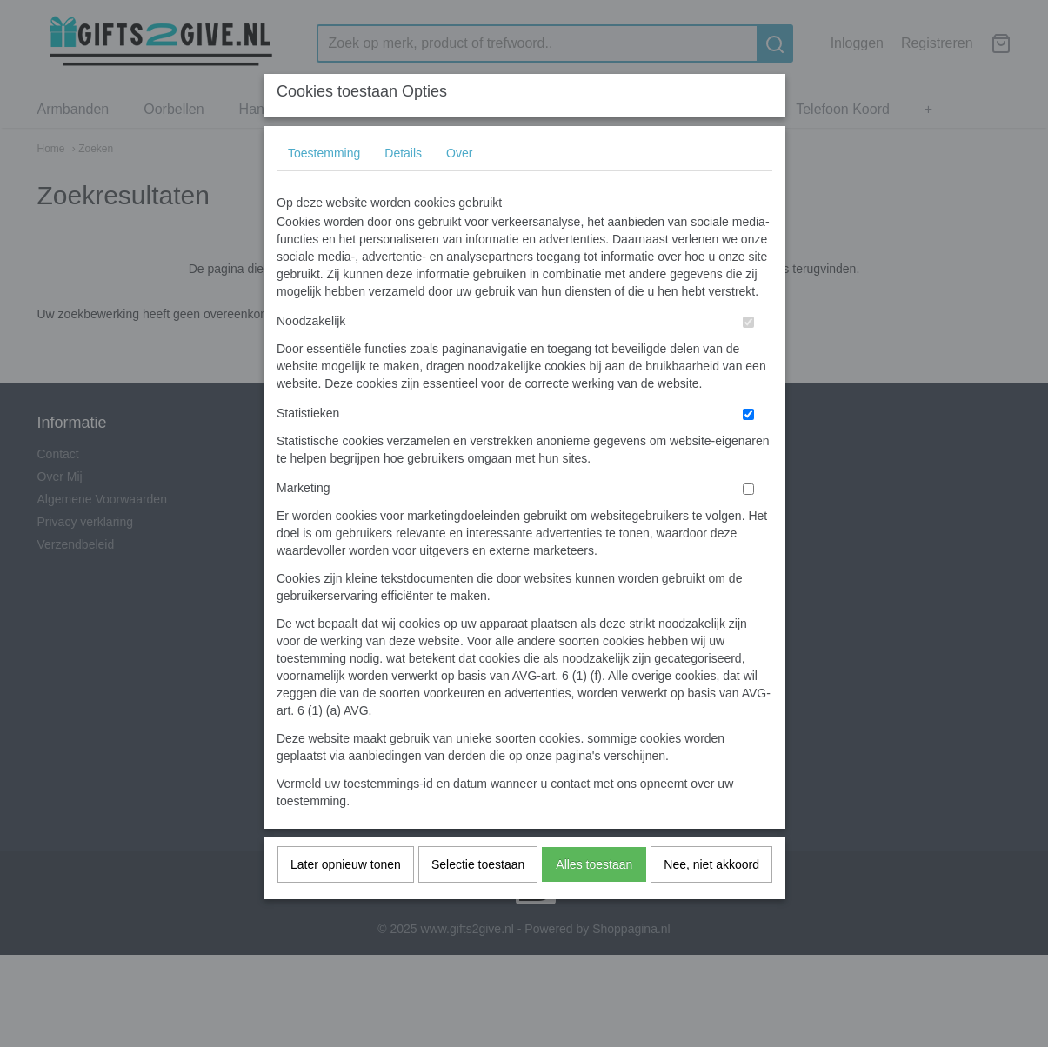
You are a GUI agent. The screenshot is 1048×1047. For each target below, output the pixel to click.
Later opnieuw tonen (345, 898)
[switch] (748, 356)
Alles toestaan (594, 898)
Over (459, 187)
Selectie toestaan (477, 898)
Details (403, 187)
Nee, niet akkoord (711, 898)
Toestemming (324, 187)
